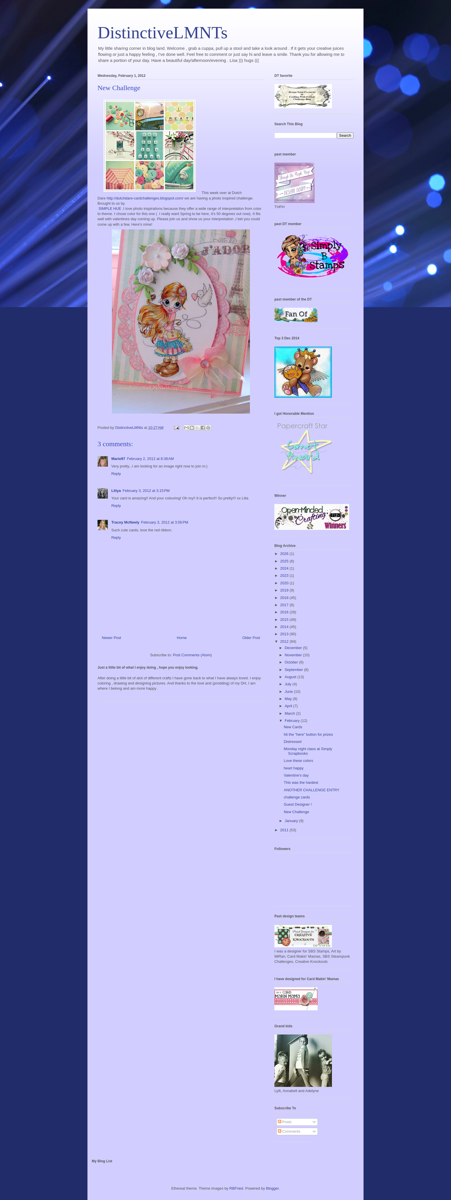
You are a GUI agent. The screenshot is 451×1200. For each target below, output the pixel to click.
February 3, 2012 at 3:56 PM (164, 522)
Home (182, 638)
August (291, 677)
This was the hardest (301, 782)
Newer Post (111, 638)
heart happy (293, 768)
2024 (285, 568)
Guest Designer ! (298, 804)
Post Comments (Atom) (192, 655)
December (294, 648)
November (294, 655)
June (289, 691)
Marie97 (118, 459)
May (289, 699)
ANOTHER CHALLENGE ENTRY (311, 790)
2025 (285, 561)
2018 (285, 598)
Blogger (272, 1188)
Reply (116, 473)
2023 (285, 575)
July (289, 684)
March (290, 713)
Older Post (251, 638)
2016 (285, 612)
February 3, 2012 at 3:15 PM (146, 490)
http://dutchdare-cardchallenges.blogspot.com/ (145, 198)
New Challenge (296, 812)
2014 (285, 627)
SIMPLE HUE (110, 208)
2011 (285, 830)
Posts (285, 1122)
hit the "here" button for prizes (308, 734)
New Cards (293, 727)
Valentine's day (296, 775)
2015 (285, 619)
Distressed (292, 741)
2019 (285, 590)
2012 (285, 641)
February (293, 720)
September (294, 669)
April (289, 706)
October (292, 662)
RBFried (236, 1188)
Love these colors (298, 760)
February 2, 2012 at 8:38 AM (150, 459)
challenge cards (297, 797)
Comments (289, 1131)
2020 (285, 583)
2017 (285, 605)
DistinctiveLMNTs (163, 32)
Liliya (116, 490)
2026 (285, 553)
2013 (285, 634)
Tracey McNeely (125, 522)
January (292, 821)
